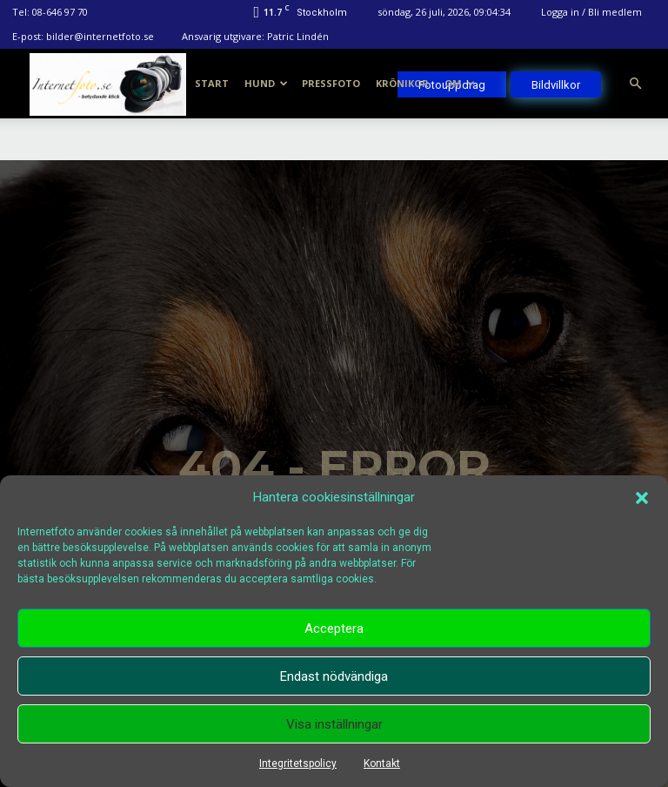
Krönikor (402, 83)
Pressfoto (331, 83)
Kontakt (382, 763)
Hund (266, 83)
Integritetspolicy (298, 763)
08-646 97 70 (60, 11)
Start (212, 83)
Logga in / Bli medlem (591, 11)
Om (459, 83)
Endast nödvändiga (334, 676)
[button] (642, 498)
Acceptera (334, 628)
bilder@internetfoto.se (100, 36)
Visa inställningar (334, 724)
